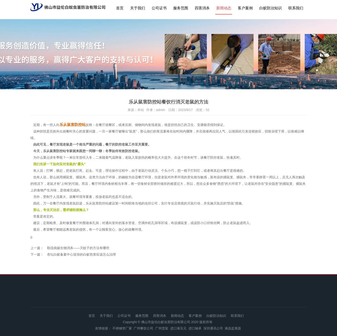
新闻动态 (223, 8)
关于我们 (137, 8)
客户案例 (245, 8)
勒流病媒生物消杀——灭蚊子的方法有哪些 (78, 248)
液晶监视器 (233, 328)
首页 (120, 8)
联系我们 (295, 8)
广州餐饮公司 (143, 328)
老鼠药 (107, 197)
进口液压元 (178, 328)
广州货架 (161, 328)
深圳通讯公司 (213, 328)
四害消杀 (202, 8)
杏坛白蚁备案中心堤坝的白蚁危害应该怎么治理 (81, 254)
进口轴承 (194, 328)
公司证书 (159, 8)
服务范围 (180, 8)
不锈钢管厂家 (122, 328)
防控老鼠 (216, 157)
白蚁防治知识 (270, 8)
